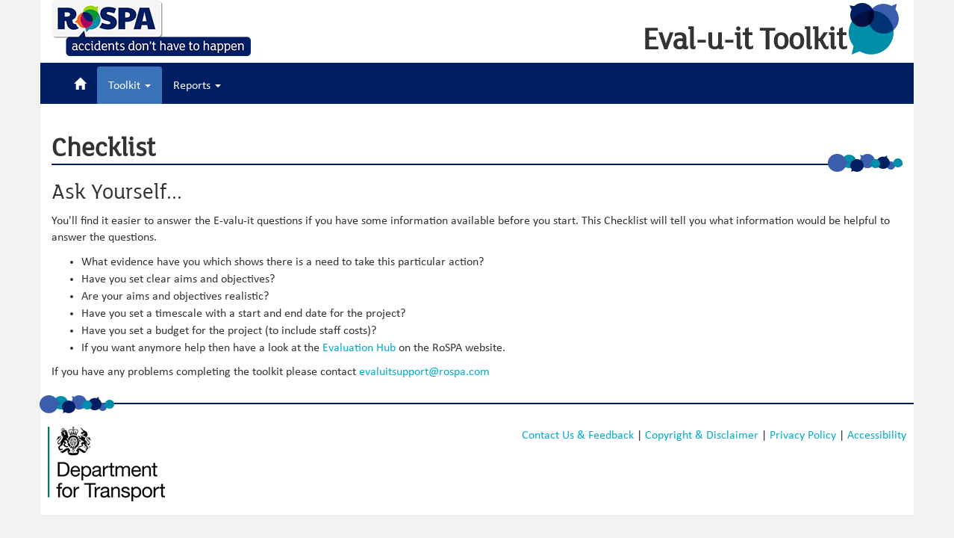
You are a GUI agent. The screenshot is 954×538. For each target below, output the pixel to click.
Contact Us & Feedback (578, 435)
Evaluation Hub (359, 347)
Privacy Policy (803, 435)
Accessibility (876, 435)
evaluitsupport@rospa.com (424, 371)
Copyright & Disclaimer (701, 435)
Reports (197, 85)
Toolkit (129, 85)
